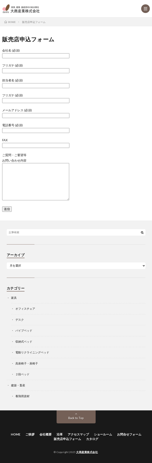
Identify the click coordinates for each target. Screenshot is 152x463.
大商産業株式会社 (87, 452)
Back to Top (76, 418)
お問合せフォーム (129, 434)
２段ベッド (22, 374)
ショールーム (103, 434)
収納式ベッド (23, 341)
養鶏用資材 (22, 396)
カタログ (92, 439)
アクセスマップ (78, 434)
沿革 (60, 434)
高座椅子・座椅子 (26, 363)
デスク (19, 319)
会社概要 (45, 434)
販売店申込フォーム (67, 439)
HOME (15, 434)
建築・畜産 (18, 385)
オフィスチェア (25, 308)
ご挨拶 (29, 434)
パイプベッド (23, 330)
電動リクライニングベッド (32, 352)
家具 (14, 297)
